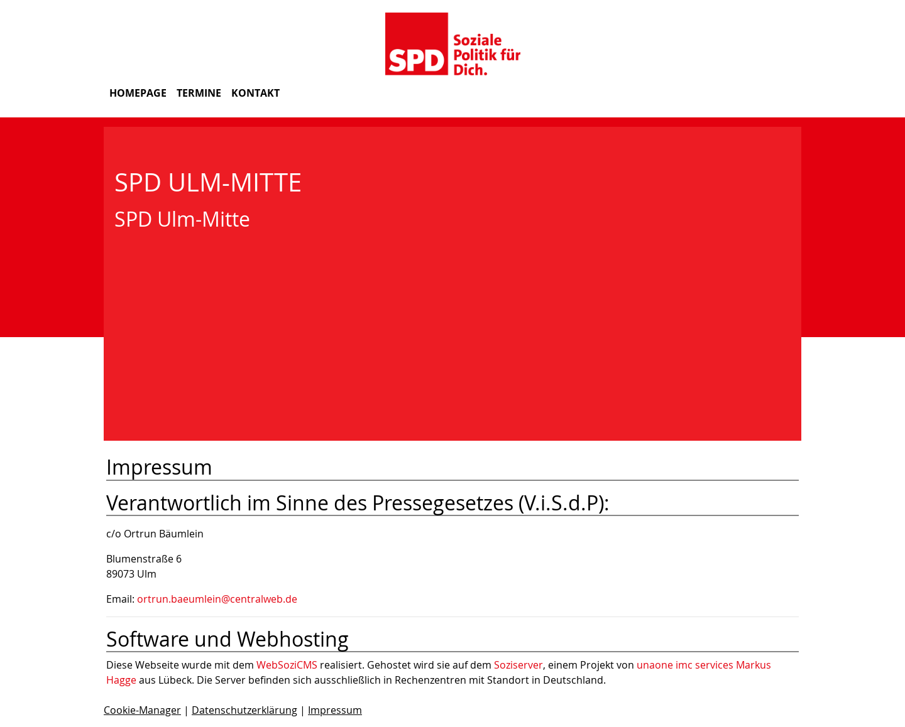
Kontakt (255, 93)
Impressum (335, 710)
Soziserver (518, 665)
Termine (199, 93)
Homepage (138, 93)
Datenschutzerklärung (244, 710)
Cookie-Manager (142, 710)
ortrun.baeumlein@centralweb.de (217, 599)
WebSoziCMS (286, 665)
